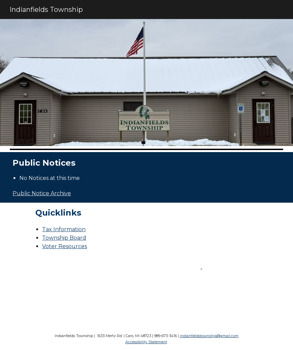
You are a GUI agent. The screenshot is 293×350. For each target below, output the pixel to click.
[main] (146, 163)
